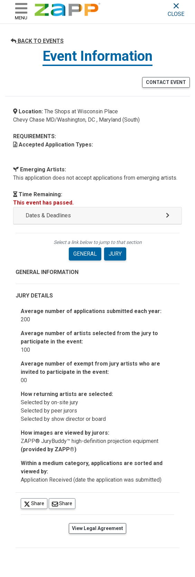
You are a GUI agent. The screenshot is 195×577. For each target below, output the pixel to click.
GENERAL (85, 253)
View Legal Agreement (97, 528)
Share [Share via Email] (63, 503)
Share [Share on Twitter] (35, 503)
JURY (115, 253)
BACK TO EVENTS (37, 41)
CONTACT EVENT (166, 82)
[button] (97, 215)
